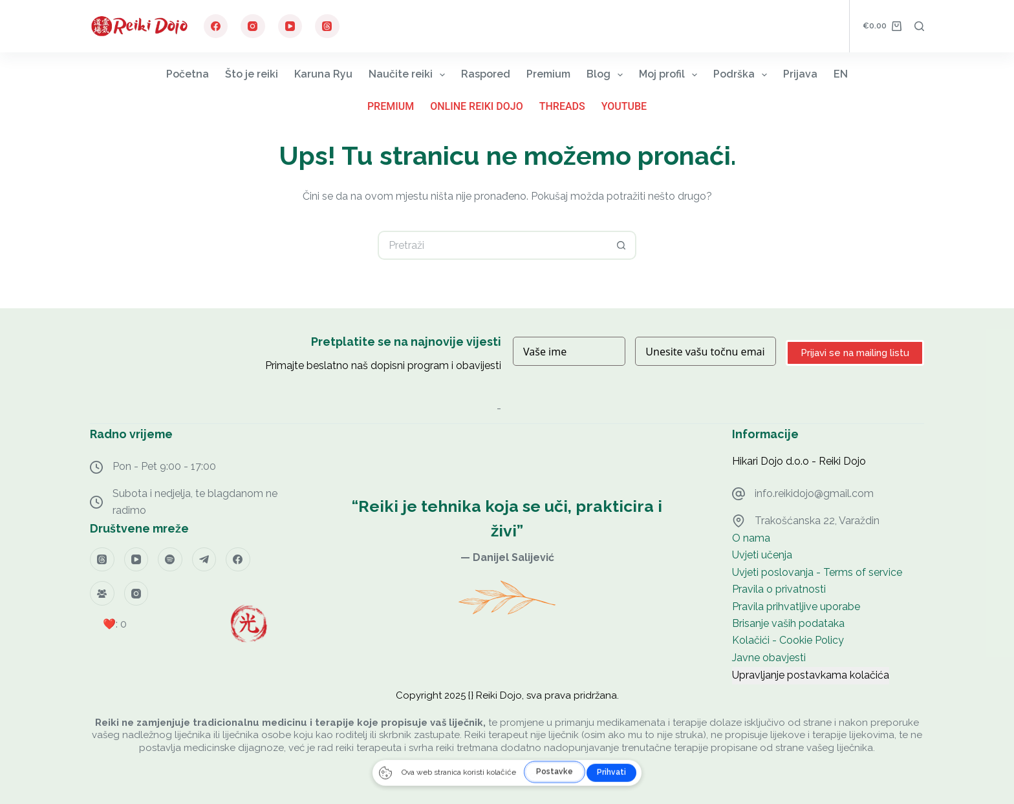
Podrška (742, 74)
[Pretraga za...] (492, 245)
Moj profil (670, 74)
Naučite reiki (409, 74)
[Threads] (327, 26)
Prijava (800, 74)
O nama (751, 538)
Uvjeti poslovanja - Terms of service (817, 572)
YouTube (624, 106)
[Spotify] (170, 559)
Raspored (485, 74)
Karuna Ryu (323, 74)
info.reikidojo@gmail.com (814, 493)
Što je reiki (251, 74)
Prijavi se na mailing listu (855, 353)
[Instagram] (253, 26)
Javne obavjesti (769, 657)
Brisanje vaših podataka (788, 623)
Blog (607, 74)
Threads (562, 106)
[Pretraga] (919, 26)
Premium (548, 74)
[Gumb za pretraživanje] (621, 245)
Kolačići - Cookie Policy (788, 640)
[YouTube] (290, 26)
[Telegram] (204, 559)
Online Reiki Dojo (476, 106)
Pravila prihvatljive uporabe (796, 606)
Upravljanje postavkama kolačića (810, 675)
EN (841, 74)
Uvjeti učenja (762, 555)
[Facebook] (216, 26)
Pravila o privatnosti (779, 589)
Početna (187, 74)
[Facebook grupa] (102, 593)
